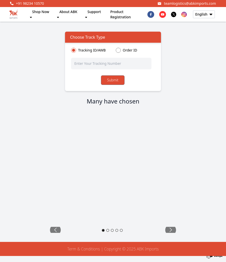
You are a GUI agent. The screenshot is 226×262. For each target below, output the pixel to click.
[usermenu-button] (204, 14)
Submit (113, 80)
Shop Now (39, 13)
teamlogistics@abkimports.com (186, 3)
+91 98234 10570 (27, 3)
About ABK (66, 13)
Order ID (130, 50)
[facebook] (150, 14)
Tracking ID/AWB (92, 50)
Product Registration (120, 14)
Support (92, 13)
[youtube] (162, 14)
